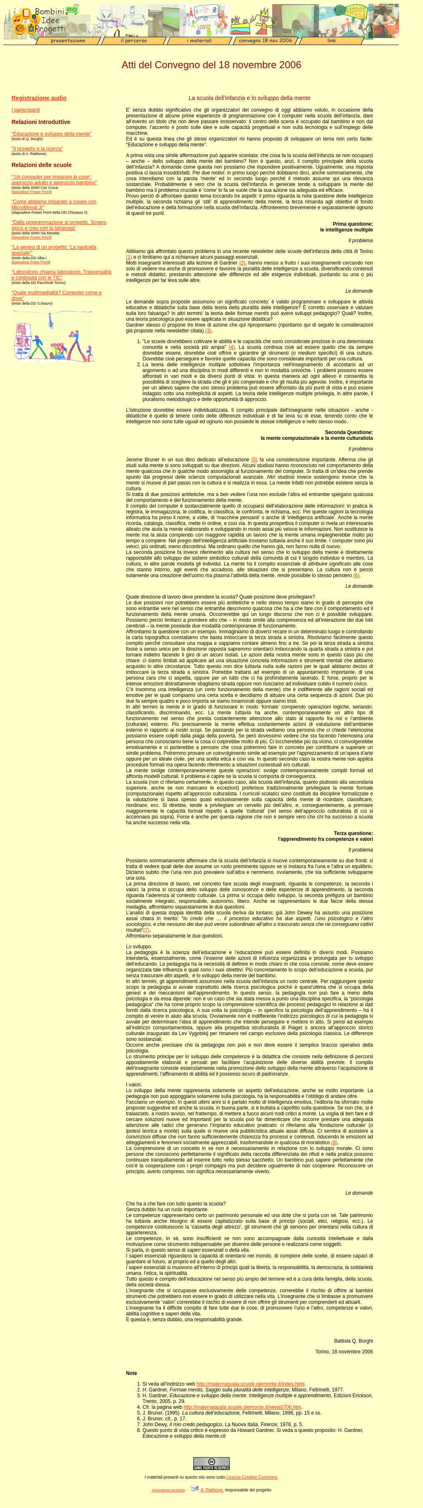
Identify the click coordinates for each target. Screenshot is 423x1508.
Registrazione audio (39, 98)
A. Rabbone (212, 1490)
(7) (146, 930)
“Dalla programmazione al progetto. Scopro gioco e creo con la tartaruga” (59, 225)
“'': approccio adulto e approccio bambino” (54, 180)
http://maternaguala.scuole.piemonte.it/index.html (250, 1384)
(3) (208, 331)
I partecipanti (26, 110)
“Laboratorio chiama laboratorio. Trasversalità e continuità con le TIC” (61, 275)
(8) (334, 1142)
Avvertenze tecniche (168, 1490)
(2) (242, 263)
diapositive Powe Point (30, 262)
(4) (232, 347)
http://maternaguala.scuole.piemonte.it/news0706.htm (242, 1407)
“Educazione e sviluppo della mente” (51, 134)
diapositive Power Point (31, 192)
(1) (129, 257)
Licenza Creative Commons (251, 1477)
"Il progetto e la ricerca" (37, 149)
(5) (255, 460)
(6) (356, 575)
